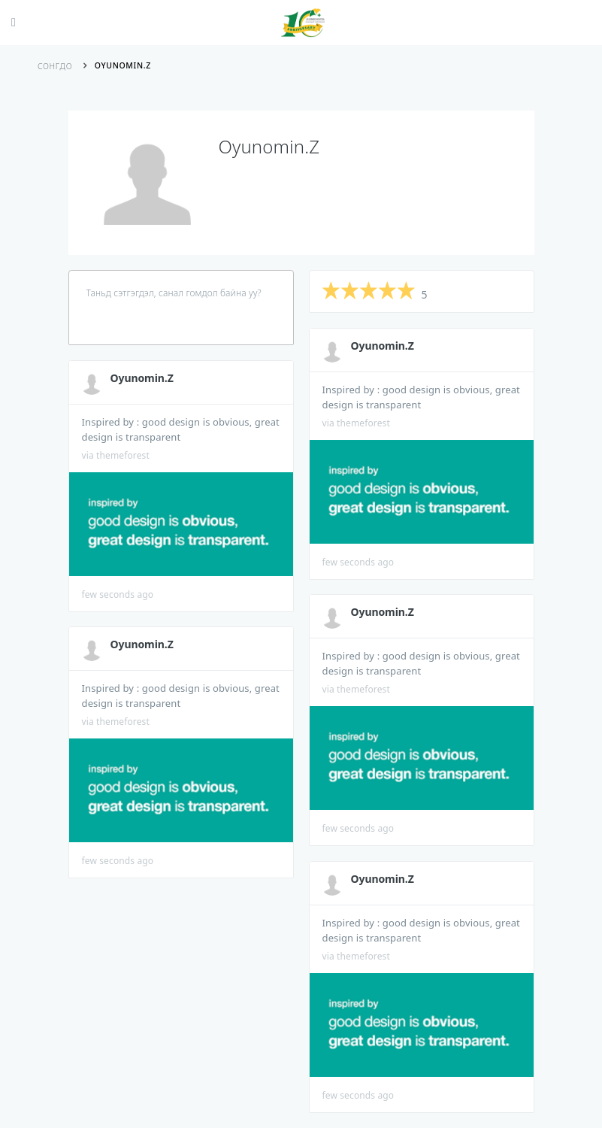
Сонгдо (55, 66)
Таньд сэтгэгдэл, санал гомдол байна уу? (174, 293)
